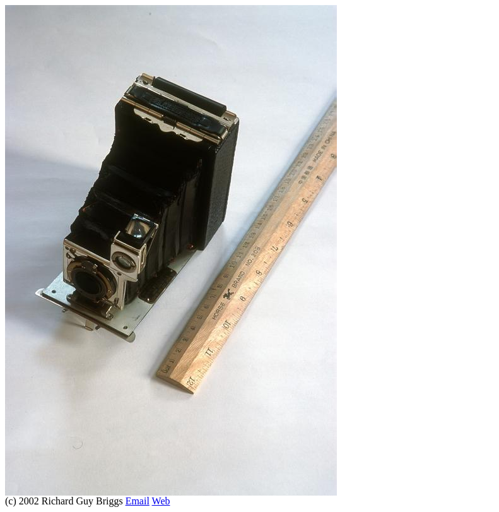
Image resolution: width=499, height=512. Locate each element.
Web (161, 501)
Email (138, 501)
